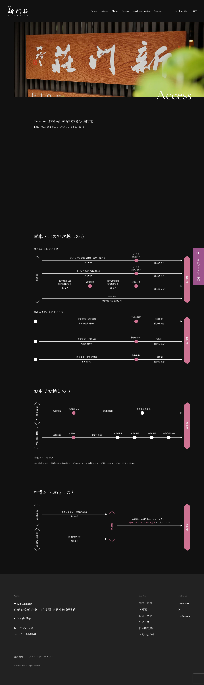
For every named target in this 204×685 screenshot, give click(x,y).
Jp (176, 10)
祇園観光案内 (147, 628)
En (180, 10)
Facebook (184, 603)
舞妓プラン (145, 616)
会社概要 (18, 656)
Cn (185, 10)
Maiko (115, 10)
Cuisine (104, 10)
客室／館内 (145, 603)
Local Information (141, 10)
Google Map (24, 618)
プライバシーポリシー (41, 656)
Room (94, 10)
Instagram (184, 616)
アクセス (144, 622)
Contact (158, 10)
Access (125, 10)
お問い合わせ (147, 634)
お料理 (143, 609)
